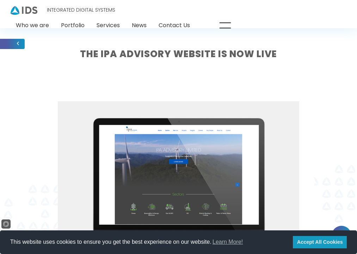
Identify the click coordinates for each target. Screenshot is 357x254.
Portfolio (73, 25)
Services (108, 25)
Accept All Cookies (320, 242)
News (139, 25)
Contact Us (174, 25)
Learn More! (228, 242)
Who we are (32, 25)
